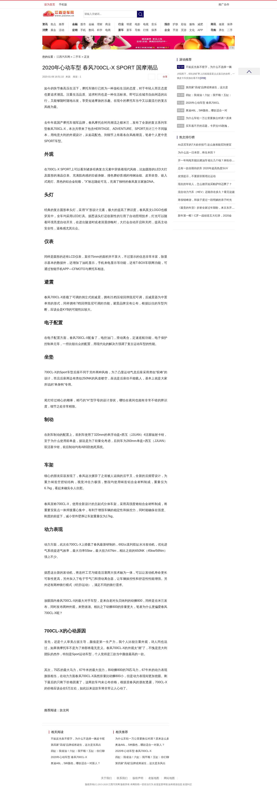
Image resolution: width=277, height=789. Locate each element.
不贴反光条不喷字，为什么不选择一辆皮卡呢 (78, 738)
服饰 (192, 24)
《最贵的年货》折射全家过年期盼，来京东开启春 (207, 207)
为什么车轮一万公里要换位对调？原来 (209, 118)
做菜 (221, 24)
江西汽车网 (63, 56)
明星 (129, 24)
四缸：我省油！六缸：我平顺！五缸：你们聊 (78, 750)
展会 (53, 30)
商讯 (213, 24)
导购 (137, 30)
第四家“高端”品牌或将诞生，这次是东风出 (76, 744)
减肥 (200, 24)
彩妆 (183, 24)
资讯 (45, 24)
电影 (137, 24)
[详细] (203, 78)
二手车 (77, 56)
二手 (230, 30)
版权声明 (138, 778)
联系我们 (122, 778)
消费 (45, 30)
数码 (91, 30)
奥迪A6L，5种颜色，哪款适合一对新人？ (75, 763)
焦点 (53, 24)
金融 (75, 24)
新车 (121, 30)
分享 (165, 76)
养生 (221, 30)
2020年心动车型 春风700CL (202, 102)
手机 (83, 30)
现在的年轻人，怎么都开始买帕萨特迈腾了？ (205, 184)
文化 (192, 30)
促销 (75, 30)
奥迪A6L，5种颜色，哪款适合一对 (206, 110)
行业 (121, 24)
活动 (61, 30)
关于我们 (106, 778)
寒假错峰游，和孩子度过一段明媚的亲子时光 (205, 199)
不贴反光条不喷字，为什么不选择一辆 (209, 66)
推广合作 (225, 5)
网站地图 (169, 778)
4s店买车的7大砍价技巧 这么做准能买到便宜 (204, 144)
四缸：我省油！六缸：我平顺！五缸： (209, 95)
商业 (108, 24)
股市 (83, 24)
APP (200, 30)
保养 (154, 30)
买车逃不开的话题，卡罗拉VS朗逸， (208, 125)
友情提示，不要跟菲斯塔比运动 (197, 176)
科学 (99, 30)
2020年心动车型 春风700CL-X (69, 757)
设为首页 (49, 4)
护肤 (175, 24)
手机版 (63, 4)
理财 (99, 24)
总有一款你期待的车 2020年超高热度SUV (203, 168)
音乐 (154, 24)
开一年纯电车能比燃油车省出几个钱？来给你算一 (207, 160)
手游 (175, 30)
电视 (146, 24)
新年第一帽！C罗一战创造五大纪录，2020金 (205, 215)
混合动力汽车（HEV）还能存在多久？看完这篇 (206, 191)
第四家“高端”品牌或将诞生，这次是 (207, 87)
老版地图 (153, 778)
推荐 (61, 24)
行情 (146, 30)
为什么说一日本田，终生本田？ (197, 152)
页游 (183, 30)
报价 (167, 24)
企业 (167, 30)
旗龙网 (64, 710)
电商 (108, 30)
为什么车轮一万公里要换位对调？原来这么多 (142, 738)
